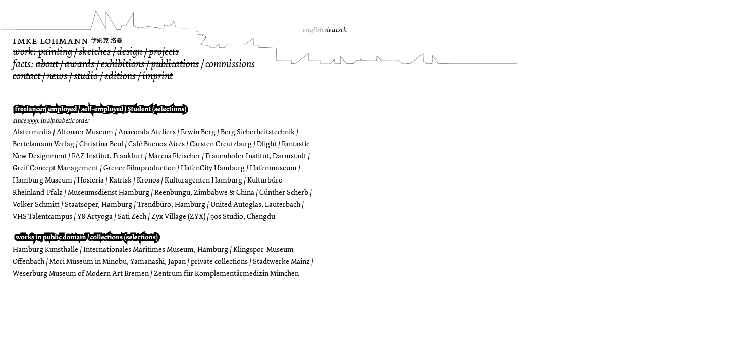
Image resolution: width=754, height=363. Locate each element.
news (57, 76)
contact (26, 76)
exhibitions (122, 64)
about (47, 64)
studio (86, 76)
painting (55, 51)
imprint (157, 76)
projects (164, 51)
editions (120, 76)
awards (79, 64)
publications (175, 64)
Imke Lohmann (50, 40)
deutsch (336, 30)
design (129, 51)
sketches (95, 51)
